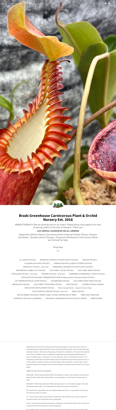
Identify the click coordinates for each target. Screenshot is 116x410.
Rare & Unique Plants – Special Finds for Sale (74, 288)
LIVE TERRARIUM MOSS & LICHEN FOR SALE (31, 281)
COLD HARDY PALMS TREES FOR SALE (87, 281)
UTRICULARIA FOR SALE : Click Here (24, 274)
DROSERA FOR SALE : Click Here (53, 274)
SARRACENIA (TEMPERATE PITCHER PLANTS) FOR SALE (73, 267)
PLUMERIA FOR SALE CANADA (93, 284)
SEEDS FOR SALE (78, 291)
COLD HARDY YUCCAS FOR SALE (61, 270)
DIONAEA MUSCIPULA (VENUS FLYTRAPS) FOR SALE (73, 263)
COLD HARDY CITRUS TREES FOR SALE (48, 284)
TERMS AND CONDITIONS (90, 295)
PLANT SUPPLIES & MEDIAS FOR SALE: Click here (50, 291)
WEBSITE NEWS (96, 298)
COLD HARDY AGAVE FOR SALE (89, 270)
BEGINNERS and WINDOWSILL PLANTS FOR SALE (87, 274)
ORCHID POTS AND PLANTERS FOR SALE (39, 288)
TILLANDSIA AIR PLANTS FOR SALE (37, 263)
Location (19, 3)
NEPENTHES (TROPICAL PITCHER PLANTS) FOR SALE (59, 260)
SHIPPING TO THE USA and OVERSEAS (27, 298)
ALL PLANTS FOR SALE (27, 260)
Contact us (28, 3)
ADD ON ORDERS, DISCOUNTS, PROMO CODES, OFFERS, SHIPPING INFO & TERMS (46, 295)
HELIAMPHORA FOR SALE (60, 281)
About (12, 3)
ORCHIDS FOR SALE (89, 260)
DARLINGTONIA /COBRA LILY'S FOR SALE (30, 270)
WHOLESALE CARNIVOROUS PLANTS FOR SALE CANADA (66, 298)
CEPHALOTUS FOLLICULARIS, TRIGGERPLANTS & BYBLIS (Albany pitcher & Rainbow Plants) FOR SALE (58, 277)
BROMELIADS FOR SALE (21, 284)
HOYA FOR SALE (72, 284)
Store (5, 3)
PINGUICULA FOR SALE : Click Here (36, 267)
